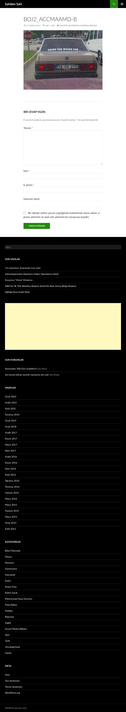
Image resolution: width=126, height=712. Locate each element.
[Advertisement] (63, 326)
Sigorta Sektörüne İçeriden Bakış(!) (78, 25)
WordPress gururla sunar (15, 708)
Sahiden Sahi (13, 4)
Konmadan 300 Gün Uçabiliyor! (21, 368)
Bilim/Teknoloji (12, 550)
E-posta (29, 184)
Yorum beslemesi (13, 686)
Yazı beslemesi (12, 680)
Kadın (8, 580)
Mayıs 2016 (11, 498)
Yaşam (8, 652)
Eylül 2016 (10, 474)
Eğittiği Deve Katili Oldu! (17, 292)
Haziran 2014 (12, 510)
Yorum (28, 127)
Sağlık (8, 622)
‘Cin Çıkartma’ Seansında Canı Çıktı (23, 267)
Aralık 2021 (11, 402)
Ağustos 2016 (12, 480)
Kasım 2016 (11, 462)
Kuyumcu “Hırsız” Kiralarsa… (19, 280)
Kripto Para (10, 586)
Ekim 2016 (10, 468)
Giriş (7, 674)
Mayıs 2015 (11, 504)
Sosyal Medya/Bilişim (16, 628)
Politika (8, 610)
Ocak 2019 (10, 420)
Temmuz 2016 (12, 486)
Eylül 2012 (10, 528)
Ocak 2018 (10, 426)
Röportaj (9, 616)
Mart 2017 (10, 450)
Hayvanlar (10, 574)
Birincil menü (122, 4)
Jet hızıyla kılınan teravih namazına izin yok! (27, 374)
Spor (7, 634)
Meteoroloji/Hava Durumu (18, 598)
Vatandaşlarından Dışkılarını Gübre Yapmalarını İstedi (31, 274)
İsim (27, 170)
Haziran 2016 (12, 492)
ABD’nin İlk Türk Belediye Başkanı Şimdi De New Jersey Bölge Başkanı (40, 286)
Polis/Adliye (11, 604)
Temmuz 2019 (12, 414)
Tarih (7, 640)
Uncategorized (12, 646)
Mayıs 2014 (11, 516)
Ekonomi (9, 562)
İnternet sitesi (32, 198)
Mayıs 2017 (11, 444)
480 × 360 (49, 25)
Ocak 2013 (10, 522)
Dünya (8, 556)
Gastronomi (11, 568)
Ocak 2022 (10, 396)
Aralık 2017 (11, 432)
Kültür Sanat (11, 592)
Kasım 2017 (11, 438)
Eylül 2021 (10, 408)
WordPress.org (12, 692)
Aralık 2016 (11, 456)
